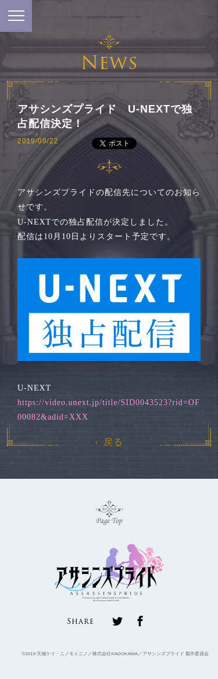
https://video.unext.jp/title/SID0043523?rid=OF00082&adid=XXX (108, 409)
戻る (109, 442)
